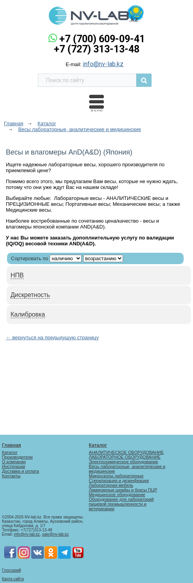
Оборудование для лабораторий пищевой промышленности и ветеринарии (121, 504)
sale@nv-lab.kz (55, 534)
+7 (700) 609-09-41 (102, 39)
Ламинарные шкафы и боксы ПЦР (123, 490)
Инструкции (13, 466)
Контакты (11, 475)
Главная (11, 445)
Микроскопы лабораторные (116, 475)
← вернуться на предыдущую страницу (52, 337)
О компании (14, 461)
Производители (17, 457)
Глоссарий (11, 570)
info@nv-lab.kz (103, 64)
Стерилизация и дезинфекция (119, 480)
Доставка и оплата (20, 471)
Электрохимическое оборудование (123, 461)
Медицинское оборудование (117, 494)
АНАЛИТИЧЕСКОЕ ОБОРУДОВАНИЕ (126, 452)
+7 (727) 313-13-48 (96, 49)
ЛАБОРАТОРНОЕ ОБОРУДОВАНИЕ (125, 457)
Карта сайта (13, 579)
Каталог (10, 452)
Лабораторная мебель (111, 485)
